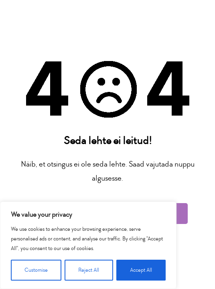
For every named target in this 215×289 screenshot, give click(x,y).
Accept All (141, 270)
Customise (36, 270)
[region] (88, 245)
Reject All (88, 270)
